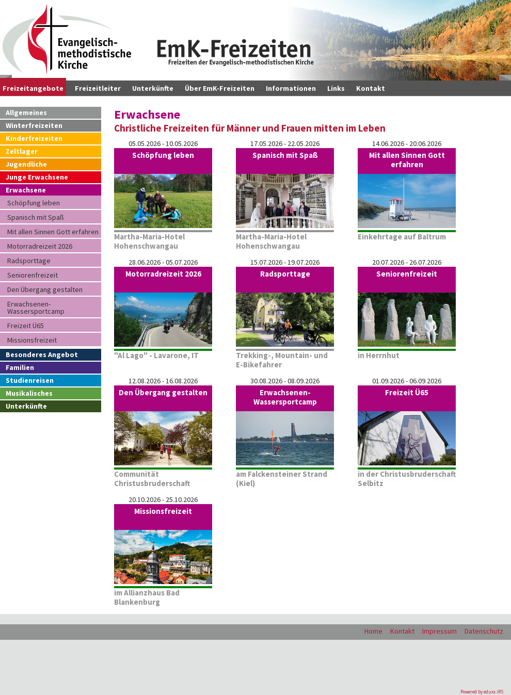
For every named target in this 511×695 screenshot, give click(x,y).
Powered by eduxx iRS (481, 691)
